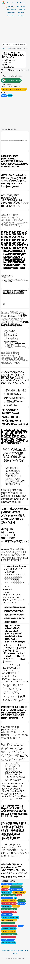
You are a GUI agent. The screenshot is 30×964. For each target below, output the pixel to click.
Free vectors (11, 3)
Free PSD (20, 16)
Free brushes (11, 12)
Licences (9, 950)
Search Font (6, 44)
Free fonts (10, 6)
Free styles (21, 12)
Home (3, 48)
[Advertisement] (15, 30)
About (26, 950)
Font (8, 48)
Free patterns (11, 16)
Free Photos (21, 3)
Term (15, 950)
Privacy (20, 950)
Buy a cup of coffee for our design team (14, 89)
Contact (15, 953)
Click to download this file (11, 80)
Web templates (11, 9)
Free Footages (20, 6)
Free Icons (22, 9)
